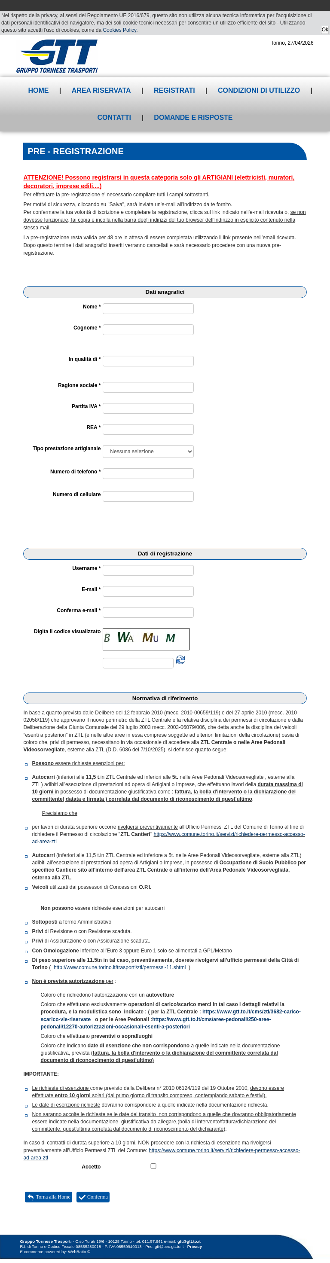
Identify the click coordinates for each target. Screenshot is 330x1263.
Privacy (194, 1246)
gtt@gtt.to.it (189, 1241)
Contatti (114, 117)
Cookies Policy (119, 30)
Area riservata (101, 90)
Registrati (174, 90)
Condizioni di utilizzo (259, 90)
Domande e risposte (193, 117)
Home (38, 90)
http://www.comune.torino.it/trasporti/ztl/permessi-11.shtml (120, 967)
